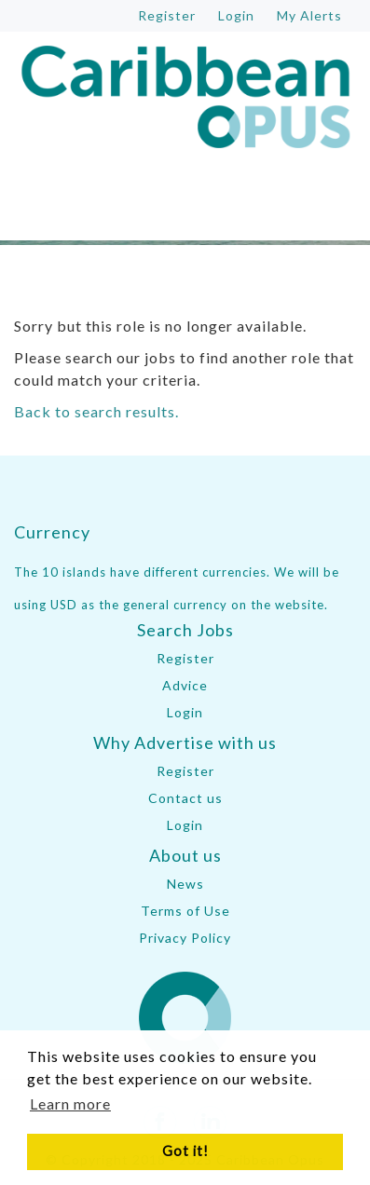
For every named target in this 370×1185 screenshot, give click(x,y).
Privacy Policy (185, 938)
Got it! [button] (185, 1151)
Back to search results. (96, 411)
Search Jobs (185, 630)
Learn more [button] (70, 1103)
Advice (185, 685)
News (185, 884)
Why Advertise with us (185, 742)
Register (185, 658)
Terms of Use (185, 911)
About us (185, 855)
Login (185, 712)
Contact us (185, 798)
